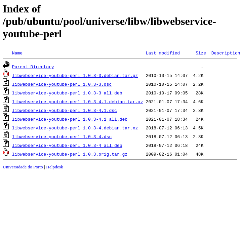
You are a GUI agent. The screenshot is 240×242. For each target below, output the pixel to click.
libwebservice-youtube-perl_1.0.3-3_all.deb (67, 93)
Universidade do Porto (23, 166)
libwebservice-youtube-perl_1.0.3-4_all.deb (67, 145)
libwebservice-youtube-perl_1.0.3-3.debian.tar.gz (75, 75)
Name (17, 53)
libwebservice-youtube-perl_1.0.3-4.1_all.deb (69, 119)
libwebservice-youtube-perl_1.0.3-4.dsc (62, 136)
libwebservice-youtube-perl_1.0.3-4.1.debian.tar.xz (77, 101)
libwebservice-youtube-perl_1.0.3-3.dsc (62, 84)
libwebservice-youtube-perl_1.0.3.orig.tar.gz (69, 154)
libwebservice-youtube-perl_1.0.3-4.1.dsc (64, 110)
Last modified (163, 53)
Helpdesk (54, 166)
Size (201, 53)
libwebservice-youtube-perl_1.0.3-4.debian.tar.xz (75, 128)
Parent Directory (33, 67)
